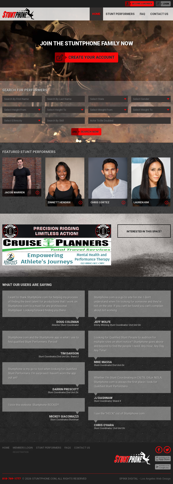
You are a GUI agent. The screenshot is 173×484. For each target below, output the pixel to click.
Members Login (23, 447)
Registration (20, 452)
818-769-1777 (11, 478)
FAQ (142, 14)
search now (85, 131)
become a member (138, 3)
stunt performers (48, 447)
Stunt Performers (120, 14)
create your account (85, 57)
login (162, 3)
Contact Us (159, 14)
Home (96, 14)
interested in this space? (144, 231)
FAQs (67, 447)
